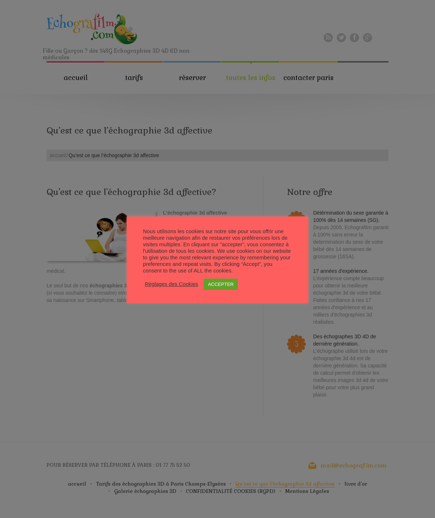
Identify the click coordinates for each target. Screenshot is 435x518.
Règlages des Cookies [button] (171, 284)
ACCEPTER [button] (221, 284)
